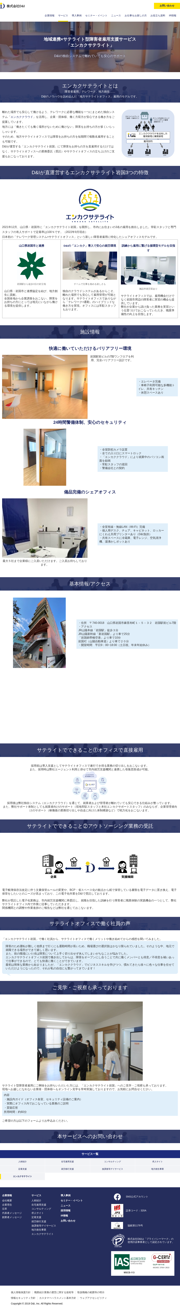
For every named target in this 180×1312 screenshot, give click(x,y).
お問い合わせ (68, 1220)
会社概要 (7, 1200)
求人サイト (157, 1161)
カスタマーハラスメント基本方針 (57, 1298)
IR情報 (172, 15)
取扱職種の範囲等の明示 (90, 1292)
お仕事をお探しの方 (136, 15)
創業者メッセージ (12, 1217)
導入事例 (77, 15)
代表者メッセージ (12, 1213)
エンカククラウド (22, 116)
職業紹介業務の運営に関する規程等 (54, 1292)
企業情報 (49, 15)
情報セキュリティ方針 (23, 1298)
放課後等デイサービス (112, 1169)
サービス (63, 15)
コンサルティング (112, 1161)
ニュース (116, 15)
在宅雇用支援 (67, 1161)
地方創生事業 (157, 1169)
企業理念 (7, 1204)
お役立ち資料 (157, 15)
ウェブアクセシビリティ (93, 1298)
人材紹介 (22, 1161)
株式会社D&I (16, 6)
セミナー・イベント (96, 15)
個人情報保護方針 (21, 1292)
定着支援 (22, 1169)
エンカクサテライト (22, 1176)
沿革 (4, 1208)
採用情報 (65, 1210)
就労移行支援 (67, 1169)
